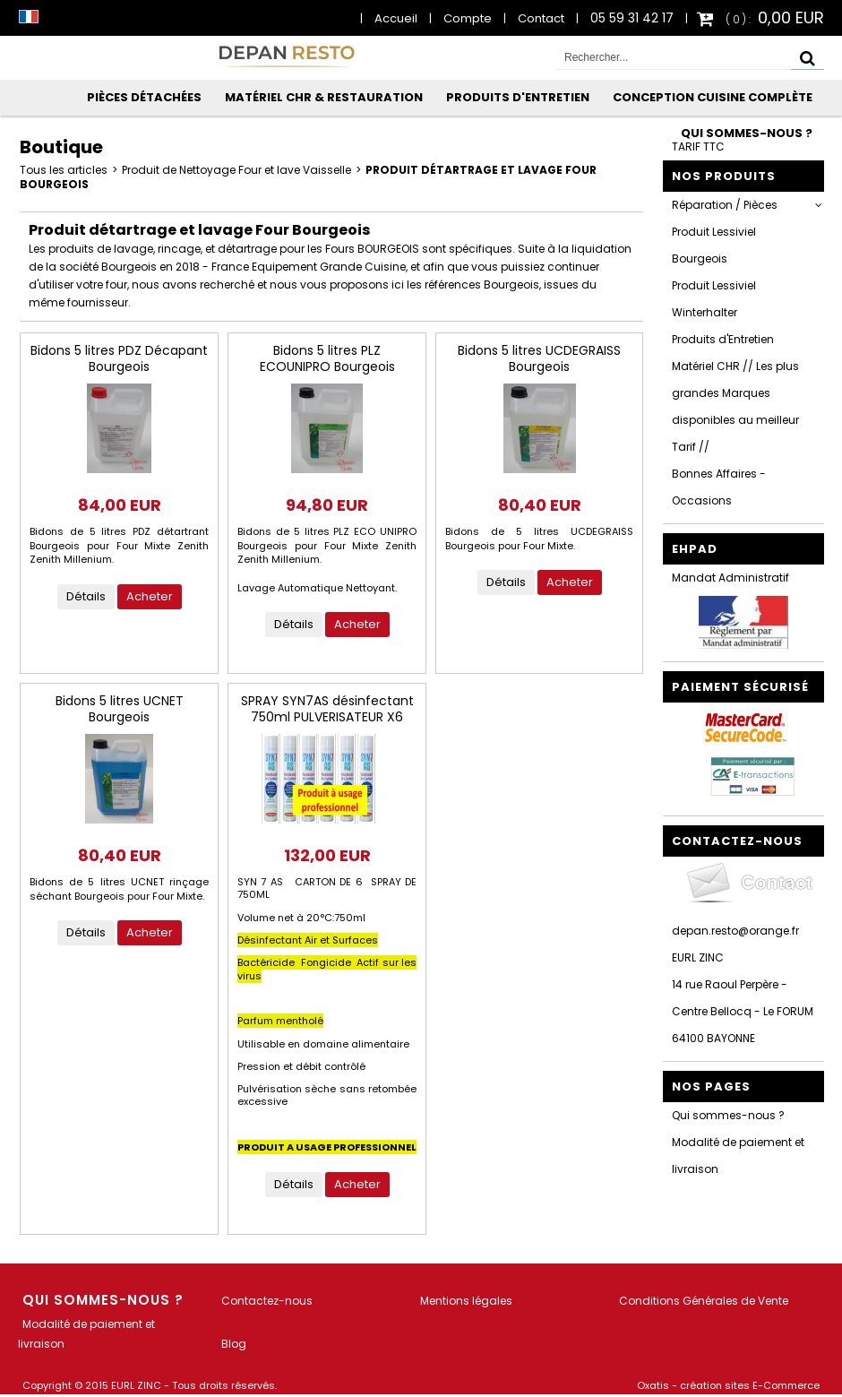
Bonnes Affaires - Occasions (719, 487)
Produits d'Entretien (517, 97)
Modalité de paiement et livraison (738, 1155)
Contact (541, 18)
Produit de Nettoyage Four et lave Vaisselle (236, 169)
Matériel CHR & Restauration (324, 97)
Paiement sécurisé (740, 686)
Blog (233, 1343)
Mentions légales (466, 1300)
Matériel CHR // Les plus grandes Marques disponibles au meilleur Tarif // (735, 406)
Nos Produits (724, 176)
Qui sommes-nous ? (746, 133)
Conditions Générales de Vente (703, 1300)
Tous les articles (63, 169)
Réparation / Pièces (725, 204)
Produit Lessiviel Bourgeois (714, 245)
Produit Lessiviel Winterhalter (714, 299)
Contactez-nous (267, 1300)
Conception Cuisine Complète (712, 97)
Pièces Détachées (144, 97)
